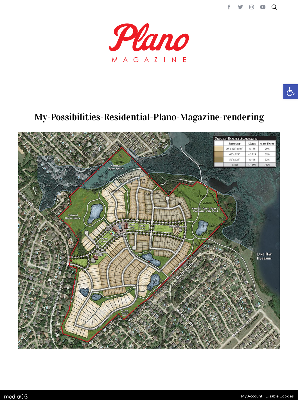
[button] (290, 91)
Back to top (264, 378)
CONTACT (41, 378)
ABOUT (24, 378)
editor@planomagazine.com (187, 378)
